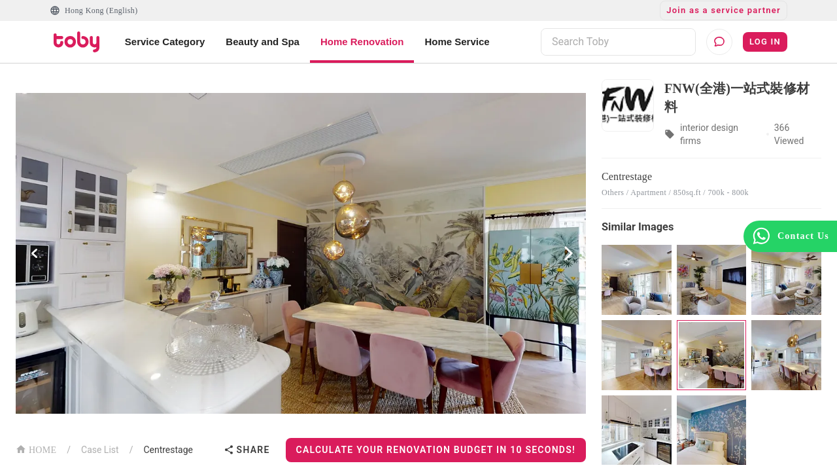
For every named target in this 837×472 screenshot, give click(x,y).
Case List (100, 450)
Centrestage (168, 450)
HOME (36, 449)
